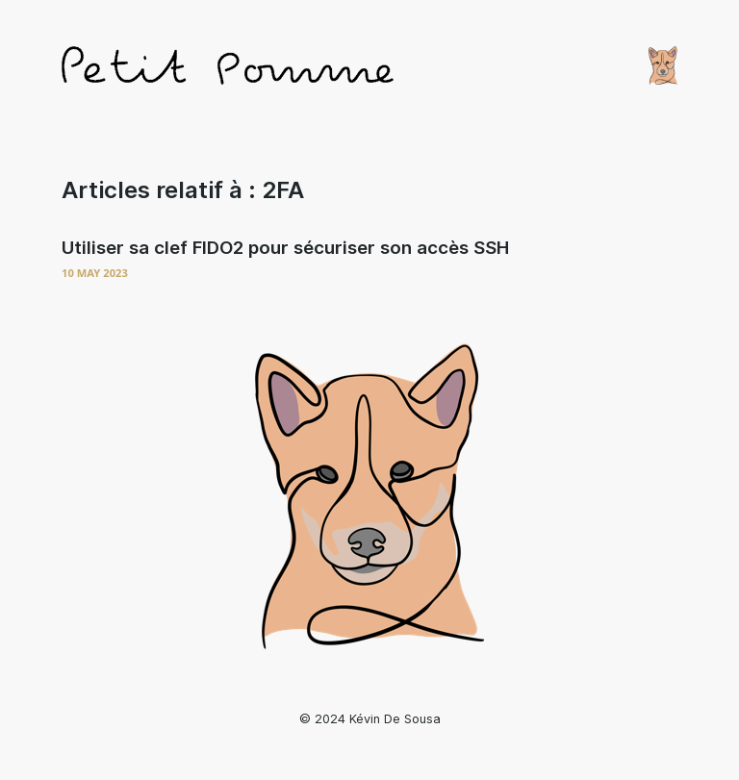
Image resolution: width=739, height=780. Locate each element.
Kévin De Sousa (395, 719)
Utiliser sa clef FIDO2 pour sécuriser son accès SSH (285, 248)
